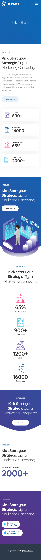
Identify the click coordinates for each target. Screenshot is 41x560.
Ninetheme (28, 551)
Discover (20, 422)
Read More (10, 99)
